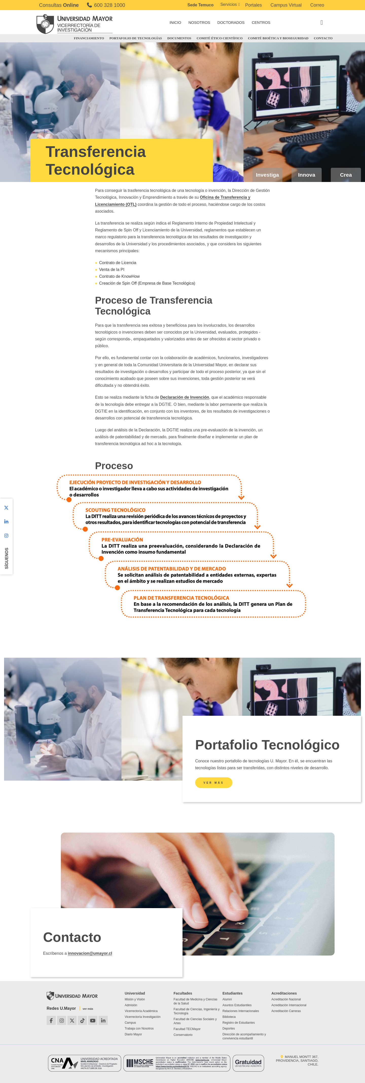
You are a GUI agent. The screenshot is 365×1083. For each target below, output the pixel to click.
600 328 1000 (105, 5)
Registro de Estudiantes (239, 1022)
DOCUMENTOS (179, 38)
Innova (306, 175)
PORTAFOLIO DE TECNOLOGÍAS (136, 38)
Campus (130, 1022)
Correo (317, 5)
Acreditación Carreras (286, 1011)
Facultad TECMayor (187, 1029)
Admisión (131, 1005)
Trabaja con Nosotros (139, 1028)
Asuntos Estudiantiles (237, 1005)
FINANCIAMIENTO (89, 38)
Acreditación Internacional (288, 1005)
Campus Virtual (286, 5)
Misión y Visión (135, 999)
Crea (346, 175)
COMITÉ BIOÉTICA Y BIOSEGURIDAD (278, 38)
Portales (253, 5)
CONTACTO (323, 38)
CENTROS (261, 22)
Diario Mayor (133, 1034)
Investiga (267, 175)
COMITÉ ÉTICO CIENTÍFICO (220, 38)
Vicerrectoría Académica (141, 1011)
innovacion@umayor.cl (90, 953)
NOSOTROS (199, 22)
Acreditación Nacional (286, 999)
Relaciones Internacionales (241, 1011)
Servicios (228, 4)
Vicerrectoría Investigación (142, 1017)
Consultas (59, 5)
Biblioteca (229, 1017)
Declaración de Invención (184, 397)
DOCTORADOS (231, 22)
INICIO (175, 22)
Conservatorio (183, 1035)
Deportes (229, 1028)
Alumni (227, 999)
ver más (88, 1008)
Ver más (214, 782)
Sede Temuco (201, 5)
